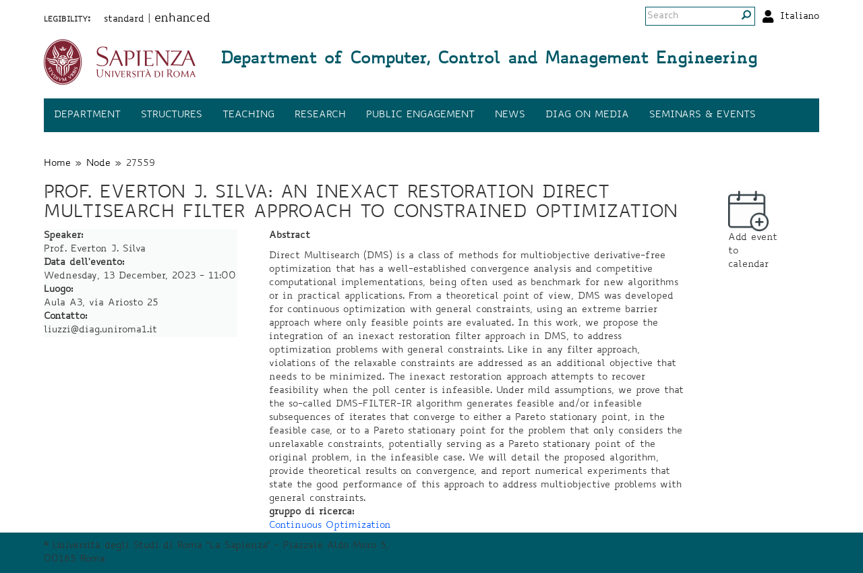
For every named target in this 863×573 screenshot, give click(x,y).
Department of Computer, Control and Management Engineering (488, 60)
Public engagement (420, 115)
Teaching (248, 115)
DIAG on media (587, 115)
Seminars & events (702, 115)
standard (124, 19)
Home (57, 164)
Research (320, 115)
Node (98, 164)
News (510, 115)
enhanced (182, 19)
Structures (171, 115)
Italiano (799, 17)
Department (87, 115)
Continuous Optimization (330, 526)
